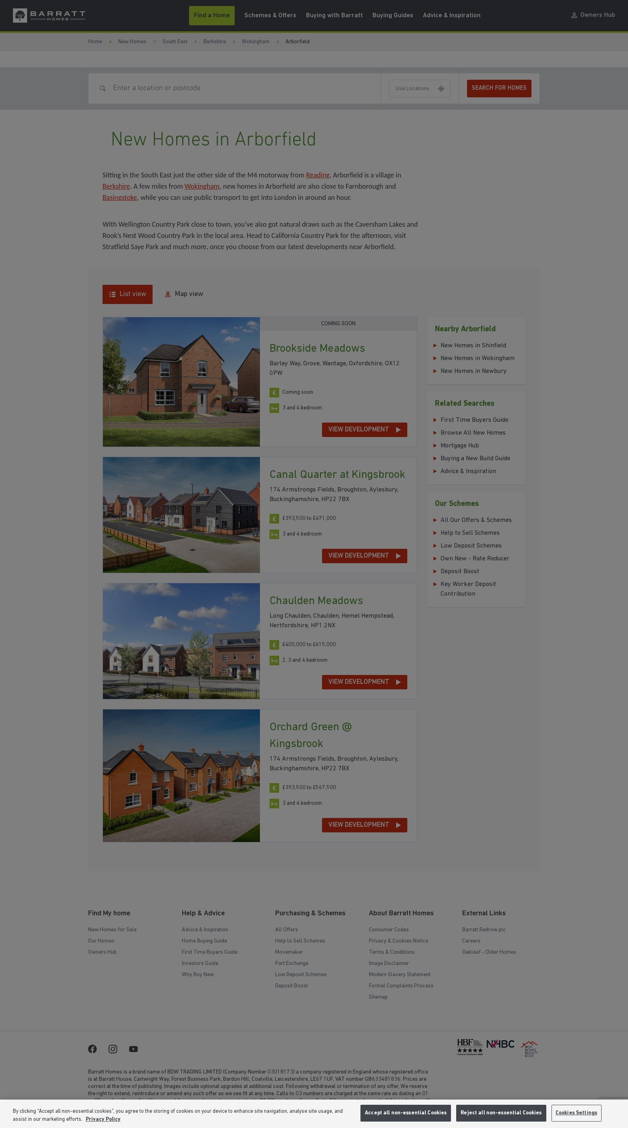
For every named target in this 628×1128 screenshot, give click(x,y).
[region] (314, 1114)
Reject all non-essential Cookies (501, 1113)
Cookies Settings (576, 1113)
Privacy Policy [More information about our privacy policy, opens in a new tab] (103, 1119)
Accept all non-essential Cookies (406, 1113)
